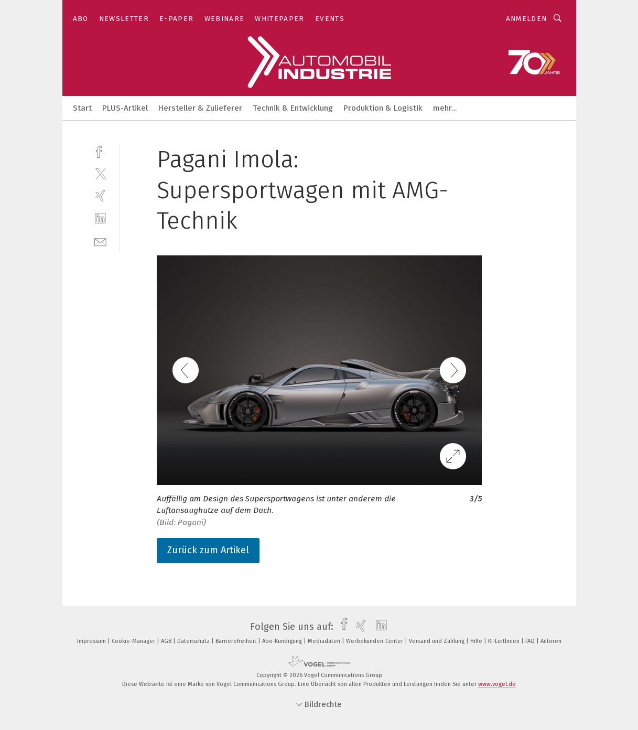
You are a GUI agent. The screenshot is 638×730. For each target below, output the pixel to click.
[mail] (100, 241)
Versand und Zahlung (437, 641)
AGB (167, 641)
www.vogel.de (497, 684)
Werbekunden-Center (375, 641)
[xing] (100, 195)
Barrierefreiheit (236, 641)
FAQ (530, 641)
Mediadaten (325, 641)
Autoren (550, 641)
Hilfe (477, 641)
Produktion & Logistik (383, 108)
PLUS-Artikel (125, 108)
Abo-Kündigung (283, 641)
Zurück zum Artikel (208, 550)
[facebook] (100, 150)
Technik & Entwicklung (293, 108)
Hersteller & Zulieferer (200, 108)
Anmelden (526, 18)
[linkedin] (100, 218)
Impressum (92, 641)
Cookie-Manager (134, 641)
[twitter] (100, 173)
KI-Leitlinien (504, 641)
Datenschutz (194, 641)
